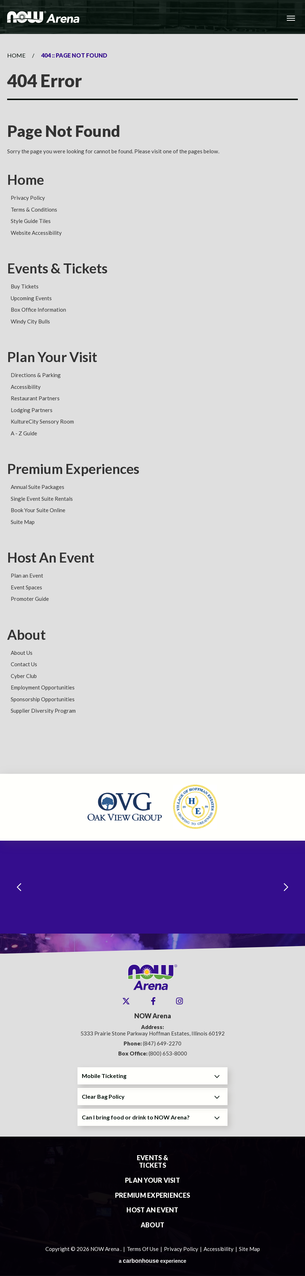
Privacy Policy (28, 197)
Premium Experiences (73, 468)
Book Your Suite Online (38, 510)
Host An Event (50, 557)
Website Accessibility (36, 232)
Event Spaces (26, 587)
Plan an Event (27, 575)
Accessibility (26, 387)
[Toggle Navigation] (291, 18)
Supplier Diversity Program (43, 710)
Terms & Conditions (34, 209)
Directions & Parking (36, 375)
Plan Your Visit (52, 356)
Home (16, 55)
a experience (152, 1261)
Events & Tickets (57, 268)
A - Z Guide (24, 433)
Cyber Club (24, 676)
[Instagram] (179, 1001)
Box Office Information (38, 309)
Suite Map (23, 522)
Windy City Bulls (30, 321)
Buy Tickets (25, 286)
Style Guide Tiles (31, 221)
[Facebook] (153, 1001)
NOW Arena (43, 17)
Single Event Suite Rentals (42, 498)
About (26, 634)
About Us (21, 652)
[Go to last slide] (18, 887)
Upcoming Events (31, 298)
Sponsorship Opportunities (43, 699)
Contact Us (24, 664)
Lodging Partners (31, 410)
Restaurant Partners (35, 398)
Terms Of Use (143, 1249)
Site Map (249, 1249)
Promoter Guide (30, 598)
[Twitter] (126, 1001)
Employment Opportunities (43, 687)
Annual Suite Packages (37, 487)
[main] (152, 404)
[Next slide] (286, 887)
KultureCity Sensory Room (42, 421)
